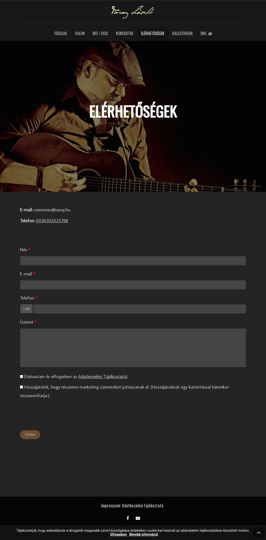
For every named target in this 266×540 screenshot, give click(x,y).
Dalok (80, 33)
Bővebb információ (143, 534)
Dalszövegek (182, 33)
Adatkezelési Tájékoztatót (103, 376)
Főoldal (60, 33)
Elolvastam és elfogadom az (74, 376)
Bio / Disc (100, 33)
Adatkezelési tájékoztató (142, 505)
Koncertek (124, 33)
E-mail (26, 273)
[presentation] (57, 415)
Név (23, 249)
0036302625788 (52, 220)
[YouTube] (138, 518)
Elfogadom (118, 534)
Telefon (27, 298)
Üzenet (26, 322)
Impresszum (110, 505)
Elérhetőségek (152, 33)
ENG (206, 33)
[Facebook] (128, 518)
